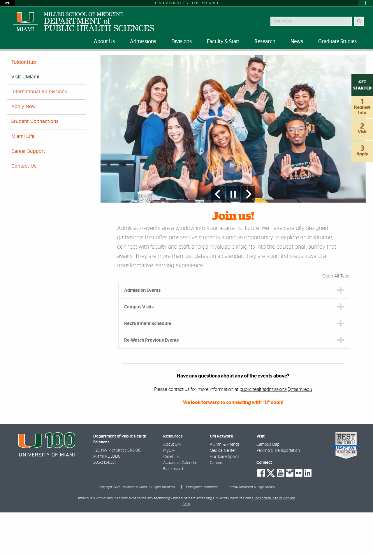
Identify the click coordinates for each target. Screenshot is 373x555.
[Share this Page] (361, 59)
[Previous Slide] (218, 237)
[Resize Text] (347, 59)
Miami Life (22, 179)
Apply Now (23, 149)
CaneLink (171, 499)
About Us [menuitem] (104, 41)
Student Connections (35, 164)
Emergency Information (202, 529)
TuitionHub (23, 105)
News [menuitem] (297, 41)
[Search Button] (359, 21)
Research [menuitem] (264, 41)
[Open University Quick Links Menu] (365, 3)
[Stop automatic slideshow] (233, 237)
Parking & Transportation (278, 493)
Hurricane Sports (224, 499)
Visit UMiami (63, 62)
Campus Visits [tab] (139, 349)
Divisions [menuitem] (181, 41)
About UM (172, 487)
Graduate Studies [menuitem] (337, 41)
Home (12, 62)
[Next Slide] (248, 237)
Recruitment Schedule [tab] (147, 366)
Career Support (28, 194)
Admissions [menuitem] (143, 41)
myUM (169, 493)
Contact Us (23, 208)
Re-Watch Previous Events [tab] (151, 382)
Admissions (35, 62)
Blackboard (173, 512)
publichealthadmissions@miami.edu (276, 431)
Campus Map (267, 487)
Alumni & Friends (225, 487)
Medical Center (223, 493)
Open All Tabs (335, 318)
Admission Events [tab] (142, 333)
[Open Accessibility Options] (7, 3)
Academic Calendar (180, 505)
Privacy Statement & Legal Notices (252, 529)
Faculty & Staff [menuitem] (223, 41)
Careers (216, 505)
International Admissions (39, 134)
